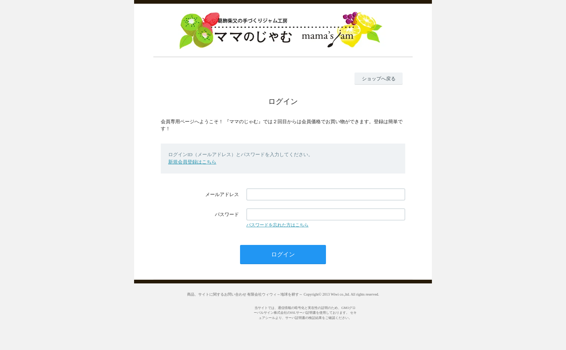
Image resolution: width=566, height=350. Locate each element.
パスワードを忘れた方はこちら (277, 225)
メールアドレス (222, 194)
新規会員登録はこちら (192, 162)
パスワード (227, 214)
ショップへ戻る (379, 78)
